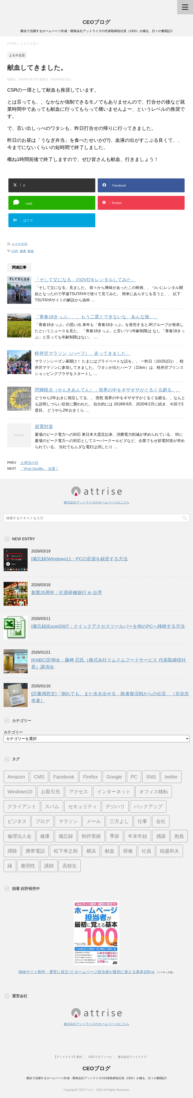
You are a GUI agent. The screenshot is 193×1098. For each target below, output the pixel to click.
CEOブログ (97, 22)
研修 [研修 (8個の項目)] (128, 851)
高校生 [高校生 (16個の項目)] (69, 865)
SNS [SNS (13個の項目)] (151, 776)
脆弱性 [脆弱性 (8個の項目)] (28, 865)
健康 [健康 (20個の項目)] (45, 836)
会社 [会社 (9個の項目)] (161, 821)
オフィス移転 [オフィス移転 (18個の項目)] (153, 791)
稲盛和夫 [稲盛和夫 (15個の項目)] (169, 851)
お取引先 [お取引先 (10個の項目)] (50, 791)
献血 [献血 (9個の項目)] (110, 851)
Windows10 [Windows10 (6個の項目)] (19, 791)
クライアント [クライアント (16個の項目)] (21, 806)
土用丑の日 (29, 463)
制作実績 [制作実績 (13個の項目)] (91, 836)
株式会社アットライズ (132, 1057)
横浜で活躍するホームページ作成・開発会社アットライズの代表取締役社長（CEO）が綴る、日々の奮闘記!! (96, 1078)
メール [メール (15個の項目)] (93, 821)
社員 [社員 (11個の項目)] (146, 851)
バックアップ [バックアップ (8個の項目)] (148, 806)
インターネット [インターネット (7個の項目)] (114, 791)
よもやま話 (19, 244)
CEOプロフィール (100, 1057)
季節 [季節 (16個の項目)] (114, 836)
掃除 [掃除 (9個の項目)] (12, 851)
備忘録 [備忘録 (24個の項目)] (66, 836)
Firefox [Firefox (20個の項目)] (90, 776)
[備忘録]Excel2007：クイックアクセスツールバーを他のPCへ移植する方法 (108, 626)
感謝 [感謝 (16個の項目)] (161, 836)
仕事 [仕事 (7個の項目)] (142, 821)
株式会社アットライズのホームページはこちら (96, 502)
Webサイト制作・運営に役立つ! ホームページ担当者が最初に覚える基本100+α (86, 972)
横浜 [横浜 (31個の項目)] (91, 851)
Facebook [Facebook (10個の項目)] (63, 776)
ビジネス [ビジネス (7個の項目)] (17, 821)
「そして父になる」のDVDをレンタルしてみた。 (85, 279)
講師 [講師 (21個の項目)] (49, 865)
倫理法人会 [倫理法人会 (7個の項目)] (19, 836)
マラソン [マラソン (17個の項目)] (68, 821)
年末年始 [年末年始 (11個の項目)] (137, 836)
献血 (31, 251)
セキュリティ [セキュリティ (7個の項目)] (82, 806)
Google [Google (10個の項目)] (114, 776)
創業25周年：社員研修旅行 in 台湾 (66, 592)
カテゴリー (13, 732)
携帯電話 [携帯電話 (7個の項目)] (35, 851)
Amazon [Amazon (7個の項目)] (16, 776)
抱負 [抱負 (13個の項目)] (179, 836)
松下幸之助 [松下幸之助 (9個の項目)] (66, 851)
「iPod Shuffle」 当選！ (39, 469)
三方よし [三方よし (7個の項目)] (119, 821)
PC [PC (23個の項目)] (134, 776)
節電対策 (44, 426)
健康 (23, 251)
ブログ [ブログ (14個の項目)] (42, 821)
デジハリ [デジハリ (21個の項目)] (115, 806)
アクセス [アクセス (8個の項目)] (78, 791)
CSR (14, 251)
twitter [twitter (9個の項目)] (171, 776)
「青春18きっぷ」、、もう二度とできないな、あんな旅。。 (96, 316)
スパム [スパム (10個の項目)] (52, 806)
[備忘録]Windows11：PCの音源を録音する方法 (79, 558)
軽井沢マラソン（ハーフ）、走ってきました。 (83, 353)
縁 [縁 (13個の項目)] (9, 865)
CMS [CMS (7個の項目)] (39, 776)
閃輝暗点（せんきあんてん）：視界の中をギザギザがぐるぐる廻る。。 (108, 389)
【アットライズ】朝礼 (68, 1057)
